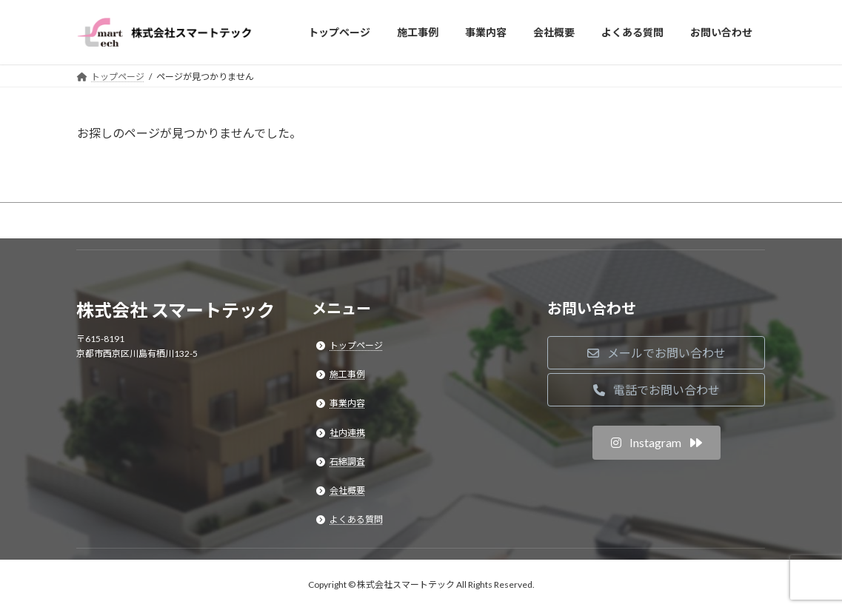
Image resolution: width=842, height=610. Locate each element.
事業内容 (347, 403)
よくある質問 (356, 520)
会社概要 (347, 490)
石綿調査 (347, 461)
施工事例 (347, 375)
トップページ (356, 345)
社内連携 (347, 432)
